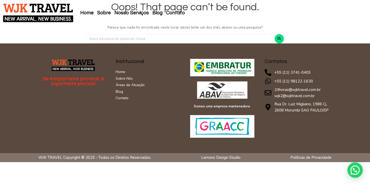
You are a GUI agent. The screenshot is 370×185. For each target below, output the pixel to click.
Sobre (104, 12)
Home (87, 12)
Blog (157, 12)
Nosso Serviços (131, 12)
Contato (175, 12)
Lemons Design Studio (220, 157)
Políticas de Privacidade (310, 157)
